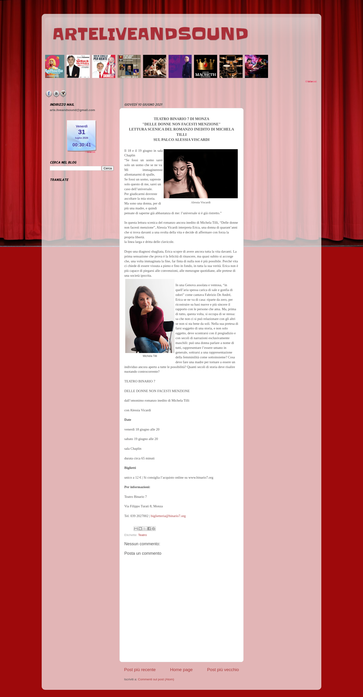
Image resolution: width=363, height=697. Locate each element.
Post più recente (140, 669)
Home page (181, 669)
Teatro (142, 535)
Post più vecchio (223, 669)
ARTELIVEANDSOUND (150, 34)
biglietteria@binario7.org (168, 516)
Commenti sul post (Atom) (156, 679)
